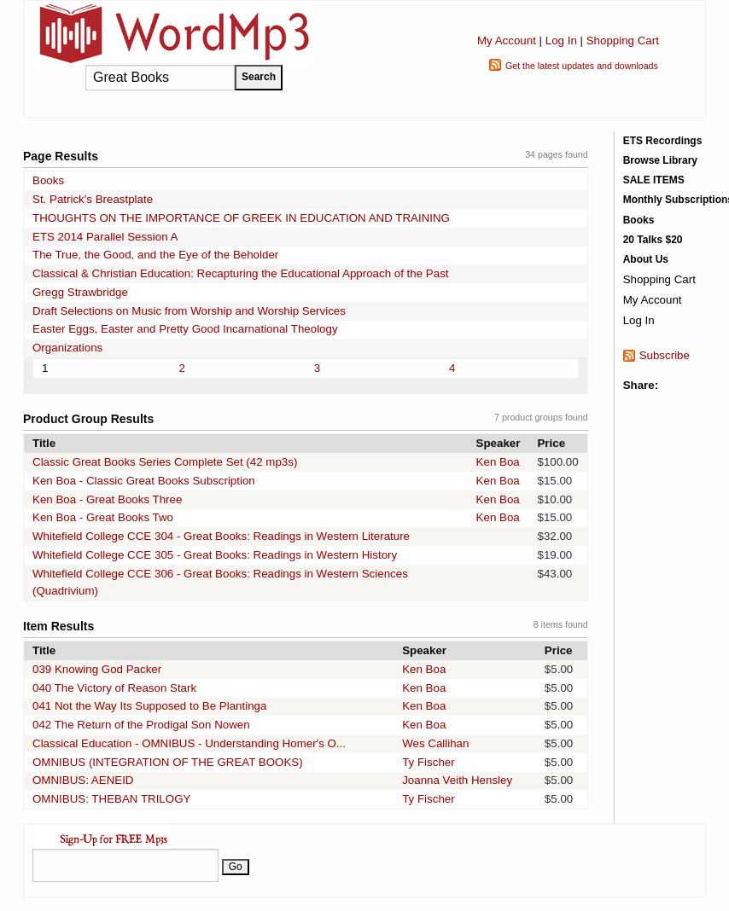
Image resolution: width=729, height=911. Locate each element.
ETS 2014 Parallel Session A (105, 236)
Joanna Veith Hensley (457, 780)
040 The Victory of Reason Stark (114, 688)
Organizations (67, 347)
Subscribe (664, 355)
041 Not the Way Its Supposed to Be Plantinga (149, 705)
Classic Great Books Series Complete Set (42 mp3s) (164, 462)
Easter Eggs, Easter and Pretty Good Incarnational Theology (185, 328)
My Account (506, 40)
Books (48, 180)
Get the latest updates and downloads (581, 66)
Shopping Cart (622, 40)
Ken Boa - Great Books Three (107, 499)
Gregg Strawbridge (80, 292)
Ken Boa (498, 462)
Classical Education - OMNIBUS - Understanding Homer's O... (189, 743)
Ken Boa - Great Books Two (102, 517)
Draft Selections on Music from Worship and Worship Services (189, 311)
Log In (561, 40)
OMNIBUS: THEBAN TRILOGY (111, 798)
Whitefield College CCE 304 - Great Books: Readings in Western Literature (221, 536)
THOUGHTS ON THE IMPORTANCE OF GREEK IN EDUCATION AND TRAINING (241, 218)
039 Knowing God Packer (96, 669)
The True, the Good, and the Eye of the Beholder (155, 254)
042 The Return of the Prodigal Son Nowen (141, 724)
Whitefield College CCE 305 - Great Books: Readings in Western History (214, 554)
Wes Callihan (435, 743)
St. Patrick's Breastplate (92, 199)
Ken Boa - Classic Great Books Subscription (143, 480)
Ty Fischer (428, 762)
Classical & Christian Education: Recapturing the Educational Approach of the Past (240, 273)
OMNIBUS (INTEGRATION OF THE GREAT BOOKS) (167, 762)
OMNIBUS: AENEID (83, 780)
